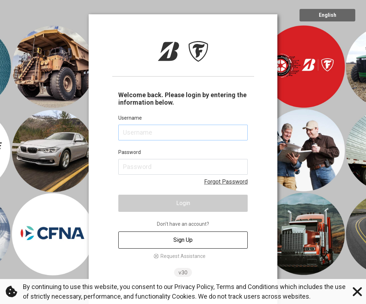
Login (183, 203)
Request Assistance (183, 256)
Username (130, 118)
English (327, 15)
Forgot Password (226, 181)
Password (129, 152)
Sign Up (183, 239)
